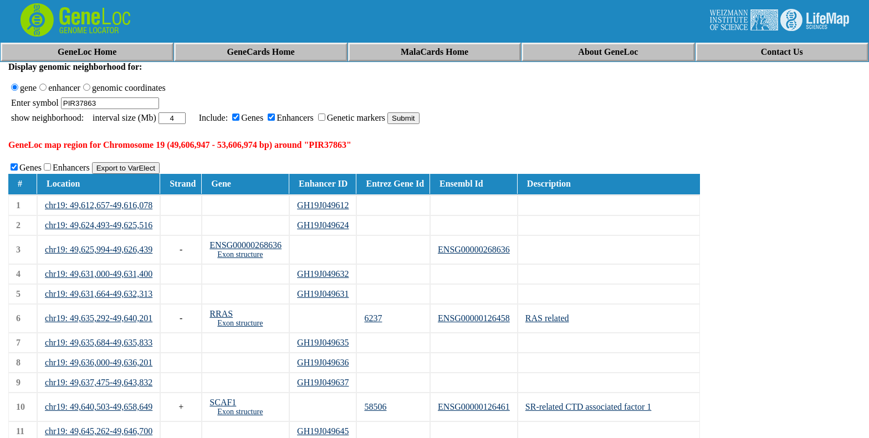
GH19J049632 (323, 274)
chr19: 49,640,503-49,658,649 (98, 406)
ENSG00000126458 (474, 318)
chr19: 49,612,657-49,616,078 (98, 205)
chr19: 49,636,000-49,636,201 (98, 362)
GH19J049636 (323, 362)
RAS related (547, 318)
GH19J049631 (323, 293)
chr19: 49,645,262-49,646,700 (98, 431)
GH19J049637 (323, 382)
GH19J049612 (323, 205)
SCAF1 (222, 402)
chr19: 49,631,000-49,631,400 (98, 274)
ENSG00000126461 (474, 406)
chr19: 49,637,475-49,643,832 (98, 382)
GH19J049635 (323, 342)
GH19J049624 (323, 225)
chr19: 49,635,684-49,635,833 (98, 342)
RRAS (221, 313)
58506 (375, 406)
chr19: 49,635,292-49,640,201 (98, 318)
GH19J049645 (323, 431)
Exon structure (240, 254)
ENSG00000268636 (245, 245)
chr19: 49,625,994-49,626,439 (98, 249)
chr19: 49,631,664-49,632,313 (98, 293)
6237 (373, 318)
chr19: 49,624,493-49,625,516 (98, 225)
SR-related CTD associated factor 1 (588, 406)
